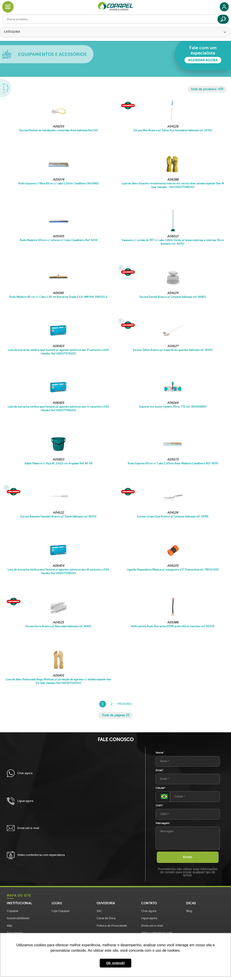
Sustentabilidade (18, 918)
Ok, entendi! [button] (115, 963)
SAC (99, 911)
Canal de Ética (106, 918)
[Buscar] (223, 19)
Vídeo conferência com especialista (36, 855)
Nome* (160, 752)
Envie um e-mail (23, 828)
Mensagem (163, 823)
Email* (159, 770)
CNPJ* (159, 805)
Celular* (160, 787)
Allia (9, 925)
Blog (189, 911)
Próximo (124, 704)
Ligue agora (20, 801)
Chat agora (19, 773)
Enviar (187, 857)
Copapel (12, 911)
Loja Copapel (60, 911)
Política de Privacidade (112, 925)
